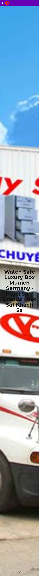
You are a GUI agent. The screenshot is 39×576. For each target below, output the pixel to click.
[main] (19, 291)
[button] (2, 3)
